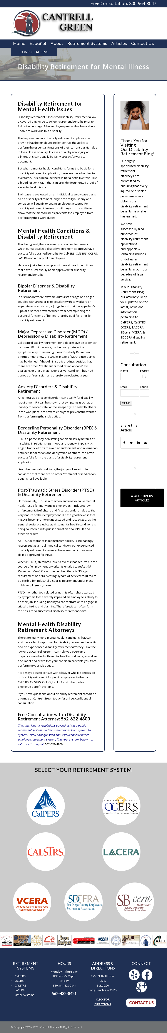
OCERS (19, 981)
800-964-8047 (142, 3)
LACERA (20, 990)
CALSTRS (20, 985)
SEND (126, 403)
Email (123, 387)
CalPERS (20, 976)
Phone (144, 387)
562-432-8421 (64, 993)
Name (124, 371)
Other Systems (24, 995)
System (144, 371)
